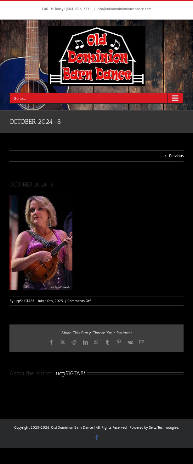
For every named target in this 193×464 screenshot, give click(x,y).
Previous (176, 155)
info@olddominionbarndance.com (124, 8)
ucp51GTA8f (24, 300)
